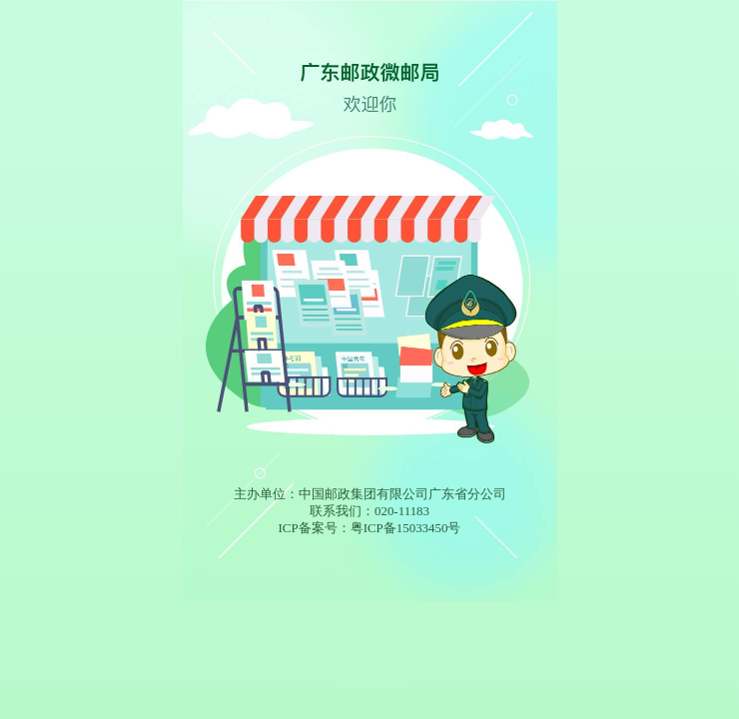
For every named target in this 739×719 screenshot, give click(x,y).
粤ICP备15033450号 (406, 527)
